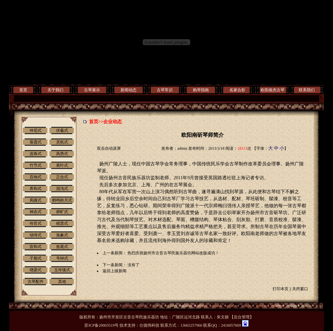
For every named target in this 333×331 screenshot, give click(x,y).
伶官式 (36, 223)
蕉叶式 (62, 165)
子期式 (36, 258)
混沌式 (62, 188)
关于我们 (55, 90)
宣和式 (36, 246)
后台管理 (242, 317)
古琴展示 (92, 90)
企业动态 (112, 121)
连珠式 (36, 153)
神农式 (36, 211)
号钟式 (62, 258)
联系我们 (307, 90)
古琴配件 (35, 281)
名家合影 (237, 90)
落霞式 (36, 142)
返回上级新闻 (114, 271)
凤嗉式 (36, 200)
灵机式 (62, 142)
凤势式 (62, 153)
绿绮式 (36, 235)
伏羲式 (62, 130)
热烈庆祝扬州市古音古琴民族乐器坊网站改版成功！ (173, 253)
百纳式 (36, 177)
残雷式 (62, 223)
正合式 (62, 177)
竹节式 (36, 165)
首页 (23, 90)
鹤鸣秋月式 (62, 200)
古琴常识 (165, 90)
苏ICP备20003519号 (101, 325)
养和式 (36, 188)
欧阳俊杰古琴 (273, 90)
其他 (62, 281)
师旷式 (62, 211)
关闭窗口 (300, 289)
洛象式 (62, 235)
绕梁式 (36, 270)
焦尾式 (62, 246)
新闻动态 (128, 90)
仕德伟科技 (149, 325)
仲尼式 (36, 130)
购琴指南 (201, 90)
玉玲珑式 (62, 270)
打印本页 (281, 289)
